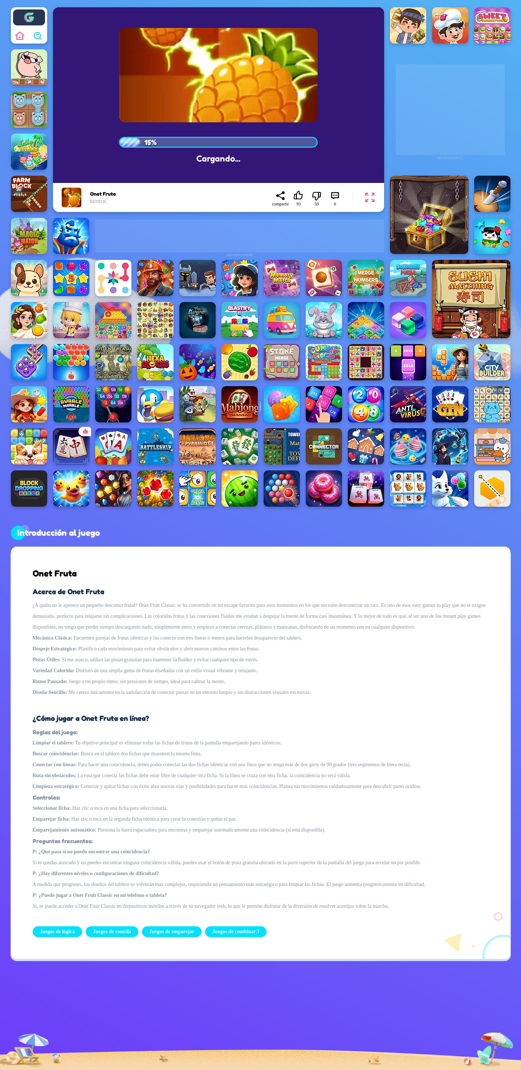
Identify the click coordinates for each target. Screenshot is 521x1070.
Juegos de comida (112, 931)
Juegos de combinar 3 (235, 931)
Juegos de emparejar (171, 931)
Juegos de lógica (57, 931)
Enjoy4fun (29, 12)
